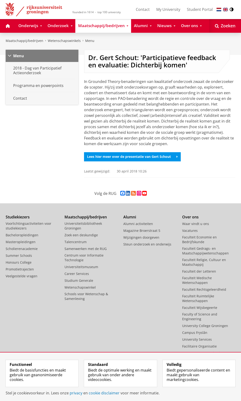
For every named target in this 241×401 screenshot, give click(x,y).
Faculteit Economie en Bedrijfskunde (199, 239)
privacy (76, 393)
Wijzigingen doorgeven (141, 237)
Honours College (19, 262)
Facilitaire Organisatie (199, 346)
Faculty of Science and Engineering (199, 316)
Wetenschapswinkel (80, 287)
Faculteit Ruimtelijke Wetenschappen (198, 298)
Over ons (190, 217)
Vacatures (190, 230)
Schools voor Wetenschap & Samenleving (86, 296)
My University (168, 9)
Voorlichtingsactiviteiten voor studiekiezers (28, 225)
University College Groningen (205, 325)
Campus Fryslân (194, 332)
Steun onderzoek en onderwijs (147, 244)
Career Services (76, 273)
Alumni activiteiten (138, 223)
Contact (143, 9)
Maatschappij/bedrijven (24, 40)
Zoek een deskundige (81, 235)
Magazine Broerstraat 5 (141, 230)
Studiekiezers (18, 217)
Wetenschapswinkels (64, 40)
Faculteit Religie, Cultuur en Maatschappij (204, 262)
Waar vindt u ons (195, 223)
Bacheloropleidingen (22, 235)
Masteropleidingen (21, 242)
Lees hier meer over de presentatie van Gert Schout (132, 156)
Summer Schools (19, 255)
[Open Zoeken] (225, 26)
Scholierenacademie (22, 248)
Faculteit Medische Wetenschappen (197, 280)
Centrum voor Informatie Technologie (84, 257)
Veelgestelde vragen (21, 276)
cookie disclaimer (104, 393)
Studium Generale (78, 280)
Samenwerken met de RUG (85, 248)
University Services (197, 339)
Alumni (129, 217)
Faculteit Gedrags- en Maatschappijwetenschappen (205, 250)
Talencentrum (75, 242)
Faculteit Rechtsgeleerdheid (204, 289)
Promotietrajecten (20, 269)
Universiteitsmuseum (81, 267)
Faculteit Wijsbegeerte (199, 307)
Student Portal (200, 9)
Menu (89, 40)
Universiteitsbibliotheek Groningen (83, 225)
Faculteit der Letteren (199, 271)
